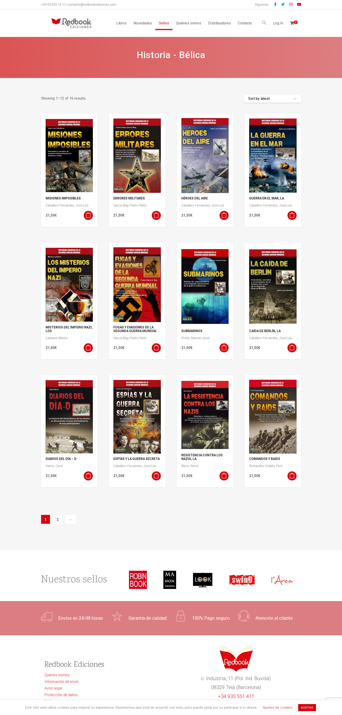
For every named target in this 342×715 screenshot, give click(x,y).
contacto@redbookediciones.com (92, 4)
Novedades (142, 23)
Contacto (245, 23)
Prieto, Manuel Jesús (195, 338)
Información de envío (61, 681)
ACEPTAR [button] (307, 707)
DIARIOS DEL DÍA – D (61, 459)
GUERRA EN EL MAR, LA (266, 198)
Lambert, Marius (57, 338)
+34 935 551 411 (236, 696)
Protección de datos (61, 695)
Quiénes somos (188, 23)
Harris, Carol (54, 466)
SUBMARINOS (191, 331)
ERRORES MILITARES (129, 198)
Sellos (164, 23)
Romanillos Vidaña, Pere (265, 466)
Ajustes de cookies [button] (277, 707)
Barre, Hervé (189, 466)
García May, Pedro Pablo (130, 205)
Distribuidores (219, 23)
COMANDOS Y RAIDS (264, 459)
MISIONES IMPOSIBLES (63, 198)
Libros (121, 23)
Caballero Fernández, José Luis (67, 205)
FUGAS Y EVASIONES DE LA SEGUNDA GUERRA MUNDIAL (135, 329)
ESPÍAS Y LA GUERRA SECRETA (136, 459)
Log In (278, 23)
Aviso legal (53, 688)
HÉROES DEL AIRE (194, 198)
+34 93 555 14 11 (53, 4)
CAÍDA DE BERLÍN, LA (265, 331)
